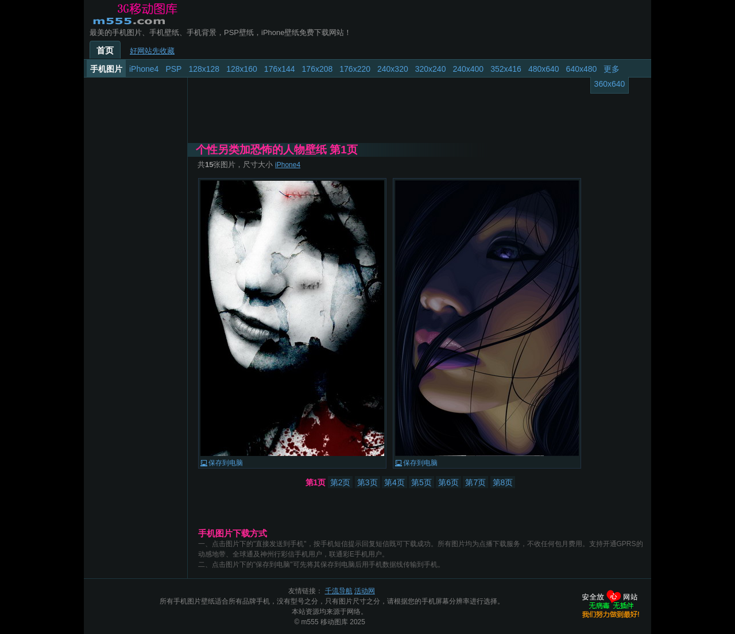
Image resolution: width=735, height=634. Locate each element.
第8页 (503, 482)
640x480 (581, 69)
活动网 (364, 591)
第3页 (367, 482)
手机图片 (106, 69)
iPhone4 (143, 69)
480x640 (543, 69)
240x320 (392, 69)
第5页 (421, 482)
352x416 (505, 69)
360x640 (609, 83)
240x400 (467, 69)
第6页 (448, 482)
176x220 (354, 69)
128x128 (203, 69)
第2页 (340, 482)
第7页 (475, 482)
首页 (105, 50)
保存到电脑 (225, 463)
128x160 (241, 69)
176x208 (317, 69)
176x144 (279, 69)
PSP (173, 69)
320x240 (430, 69)
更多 (612, 69)
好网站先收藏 (152, 51)
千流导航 (339, 591)
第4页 (394, 482)
